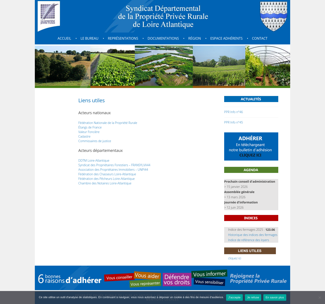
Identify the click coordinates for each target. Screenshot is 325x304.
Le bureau (89, 38)
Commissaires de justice (94, 141)
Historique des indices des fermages (252, 235)
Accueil (64, 38)
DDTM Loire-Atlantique (93, 160)
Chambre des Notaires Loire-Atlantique (104, 183)
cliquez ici (234, 258)
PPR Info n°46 (233, 112)
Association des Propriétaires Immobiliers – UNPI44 (113, 169)
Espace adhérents (226, 38)
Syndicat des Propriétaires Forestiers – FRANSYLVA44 (114, 165)
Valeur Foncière (89, 132)
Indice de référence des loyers (248, 240)
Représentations (123, 38)
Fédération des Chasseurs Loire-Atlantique (107, 174)
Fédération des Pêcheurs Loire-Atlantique (106, 179)
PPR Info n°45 (233, 122)
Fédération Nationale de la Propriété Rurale (107, 123)
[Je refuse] (319, 297)
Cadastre (84, 136)
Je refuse (253, 297)
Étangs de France (90, 127)
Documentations (163, 38)
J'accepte (234, 297)
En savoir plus (274, 297)
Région (194, 38)
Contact (259, 38)
